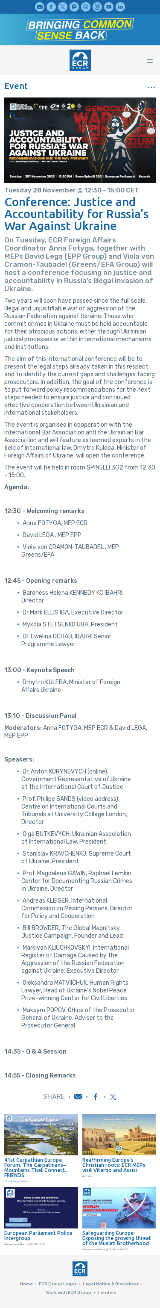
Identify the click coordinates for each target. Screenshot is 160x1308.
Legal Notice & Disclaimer (111, 1284)
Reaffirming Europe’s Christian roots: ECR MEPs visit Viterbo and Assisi (113, 1165)
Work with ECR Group (68, 1292)
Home (26, 1284)
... (151, 84)
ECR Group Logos (58, 1284)
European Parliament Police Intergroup (38, 1236)
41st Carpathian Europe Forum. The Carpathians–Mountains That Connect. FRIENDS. (35, 1167)
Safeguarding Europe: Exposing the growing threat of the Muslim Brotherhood (116, 1238)
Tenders (106, 1292)
